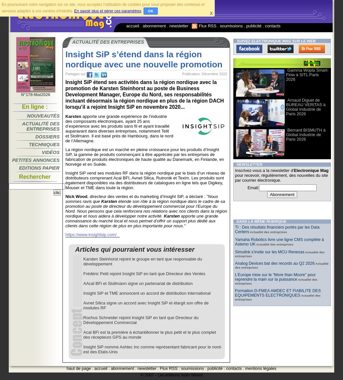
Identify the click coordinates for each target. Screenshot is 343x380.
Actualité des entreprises (41, 126)
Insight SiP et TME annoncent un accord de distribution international (147, 293)
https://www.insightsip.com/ (91, 234)
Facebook (249, 49)
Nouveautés (43, 116)
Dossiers (47, 136)
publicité (254, 25)
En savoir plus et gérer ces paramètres (107, 11)
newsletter (178, 25)
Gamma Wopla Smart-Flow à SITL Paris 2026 (307, 75)
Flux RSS (204, 25)
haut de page (79, 368)
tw (96, 75)
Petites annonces (36, 160)
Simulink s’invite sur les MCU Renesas (269, 252)
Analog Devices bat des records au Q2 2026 (275, 263)
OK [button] (151, 11)
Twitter (281, 49)
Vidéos (51, 152)
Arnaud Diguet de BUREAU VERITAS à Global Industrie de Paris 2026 (305, 107)
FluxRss (312, 49)
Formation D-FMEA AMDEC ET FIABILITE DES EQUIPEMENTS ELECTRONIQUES (278, 293)
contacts (273, 25)
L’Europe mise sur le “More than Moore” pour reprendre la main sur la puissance (275, 277)
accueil (132, 25)
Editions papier (39, 168)
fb (89, 75)
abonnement (154, 25)
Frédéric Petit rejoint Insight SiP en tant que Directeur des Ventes (144, 273)
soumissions (231, 25)
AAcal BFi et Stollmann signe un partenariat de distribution (138, 283)
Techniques (44, 144)
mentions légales (260, 368)
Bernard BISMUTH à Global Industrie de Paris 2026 (305, 135)
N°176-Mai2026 (35, 93)
